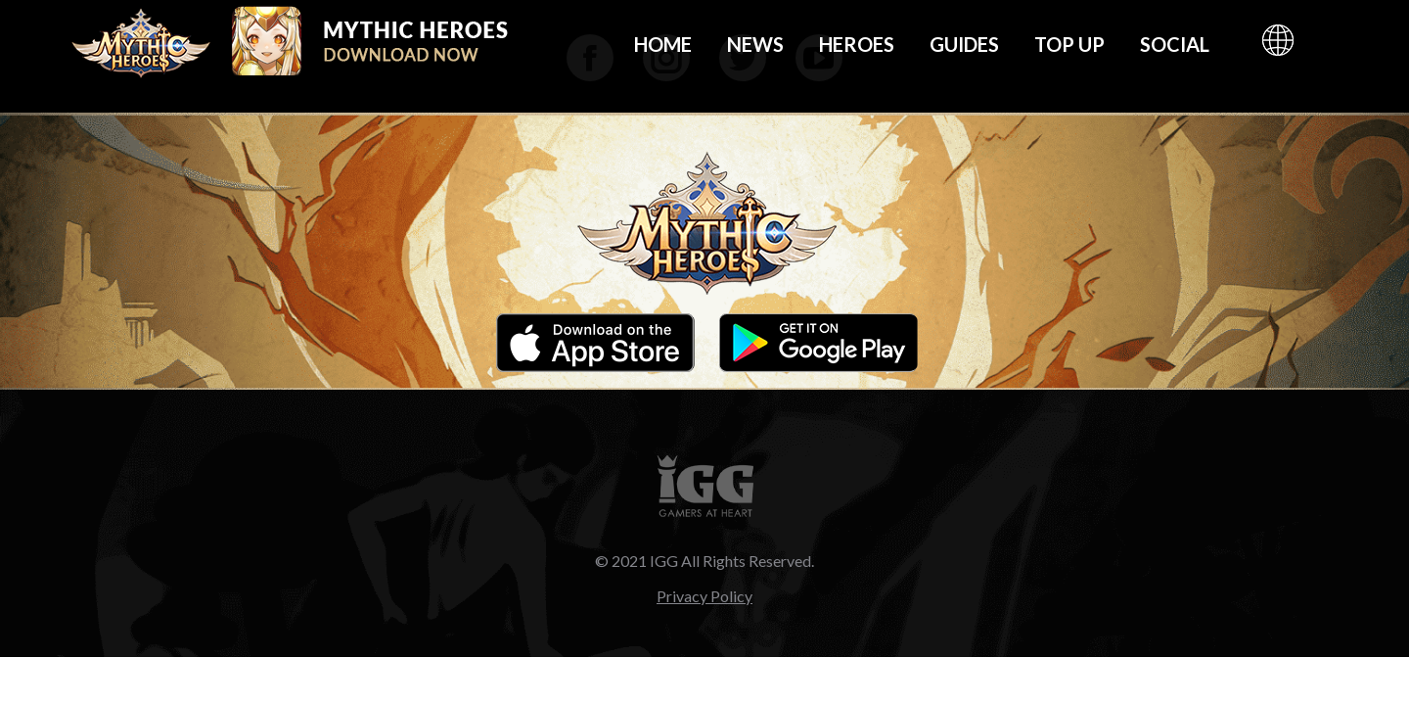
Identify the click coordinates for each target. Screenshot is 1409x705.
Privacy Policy (704, 596)
